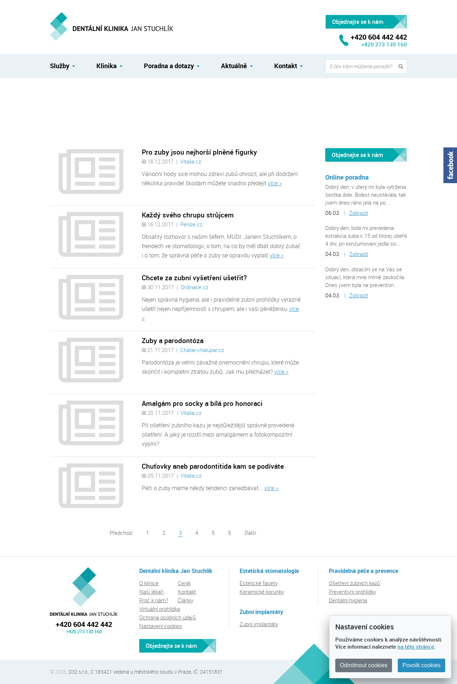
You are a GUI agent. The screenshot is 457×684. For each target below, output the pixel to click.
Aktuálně (60, 94)
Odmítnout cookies (363, 665)
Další (250, 532)
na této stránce (415, 646)
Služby (59, 65)
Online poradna (347, 177)
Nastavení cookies (160, 625)
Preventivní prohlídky (352, 591)
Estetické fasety (258, 583)
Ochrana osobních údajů (167, 617)
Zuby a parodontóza (173, 340)
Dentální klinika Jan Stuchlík (83, 591)
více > (275, 183)
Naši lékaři (151, 591)
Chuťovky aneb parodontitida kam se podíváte (213, 466)
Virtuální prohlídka (159, 608)
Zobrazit (358, 212)
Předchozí (121, 532)
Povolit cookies (421, 665)
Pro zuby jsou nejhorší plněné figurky (199, 152)
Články (185, 600)
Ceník (184, 583)
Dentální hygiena (348, 600)
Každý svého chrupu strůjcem (188, 215)
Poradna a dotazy (169, 65)
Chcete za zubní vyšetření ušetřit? (194, 277)
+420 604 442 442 (84, 624)
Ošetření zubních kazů (354, 583)
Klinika (106, 65)
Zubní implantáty (259, 624)
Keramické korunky (262, 591)
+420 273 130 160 (384, 44)
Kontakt (285, 65)
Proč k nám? (153, 600)
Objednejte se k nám (357, 155)
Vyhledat (402, 66)
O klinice (149, 583)
